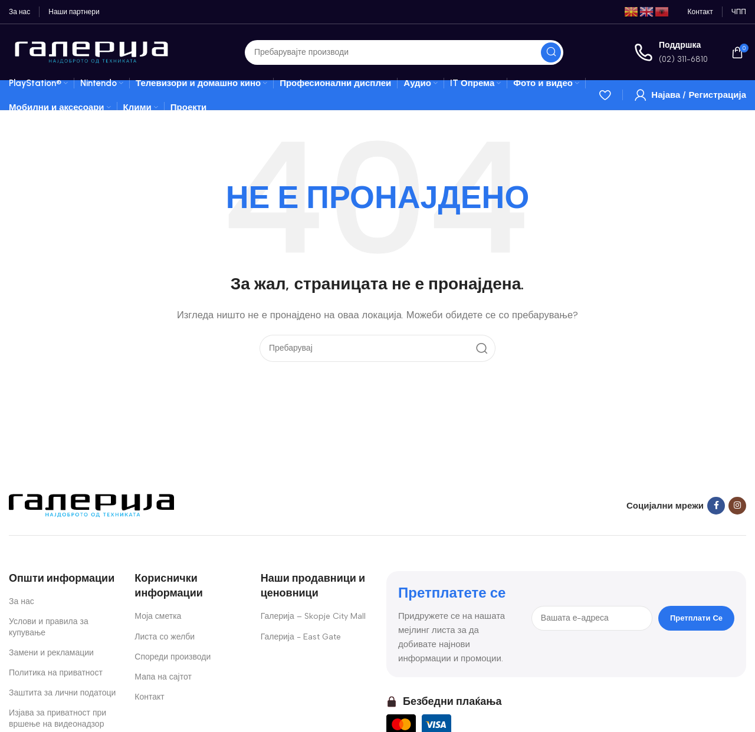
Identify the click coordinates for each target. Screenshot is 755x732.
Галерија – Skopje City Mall (313, 616)
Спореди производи (172, 657)
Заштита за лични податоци (62, 693)
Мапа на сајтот (163, 677)
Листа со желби (164, 637)
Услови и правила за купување (48, 626)
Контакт (149, 697)
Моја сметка (157, 616)
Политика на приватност (56, 673)
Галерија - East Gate (301, 637)
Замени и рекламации (51, 653)
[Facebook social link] (716, 506)
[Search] (404, 52)
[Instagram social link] (737, 506)
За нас (21, 601)
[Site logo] (91, 51)
